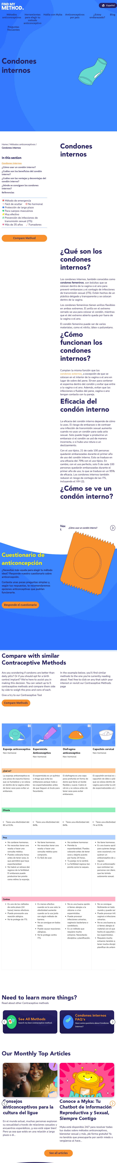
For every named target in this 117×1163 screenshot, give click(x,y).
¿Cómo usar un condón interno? (19, 167)
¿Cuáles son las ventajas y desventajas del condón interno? (24, 180)
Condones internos (12, 163)
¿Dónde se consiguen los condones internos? (20, 187)
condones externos (71, 374)
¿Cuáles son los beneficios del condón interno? (22, 173)
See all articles (58, 1153)
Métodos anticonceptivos (22, 144)
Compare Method (24, 238)
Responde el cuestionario (20, 605)
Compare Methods (16, 703)
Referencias (8, 192)
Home (5, 144)
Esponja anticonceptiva (16, 749)
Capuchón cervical (103, 749)
